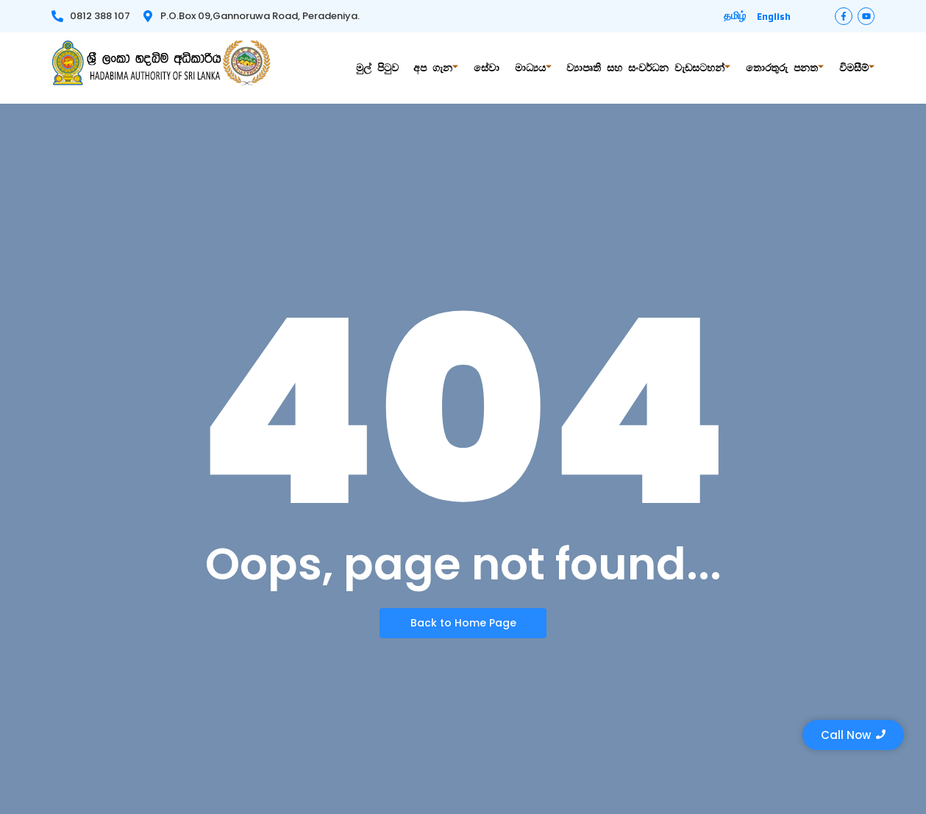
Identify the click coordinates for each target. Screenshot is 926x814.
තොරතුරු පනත (786, 67)
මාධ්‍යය (537, 67)
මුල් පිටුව (384, 67)
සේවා (492, 67)
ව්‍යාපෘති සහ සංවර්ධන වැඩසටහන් (651, 67)
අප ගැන (442, 67)
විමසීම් (857, 67)
